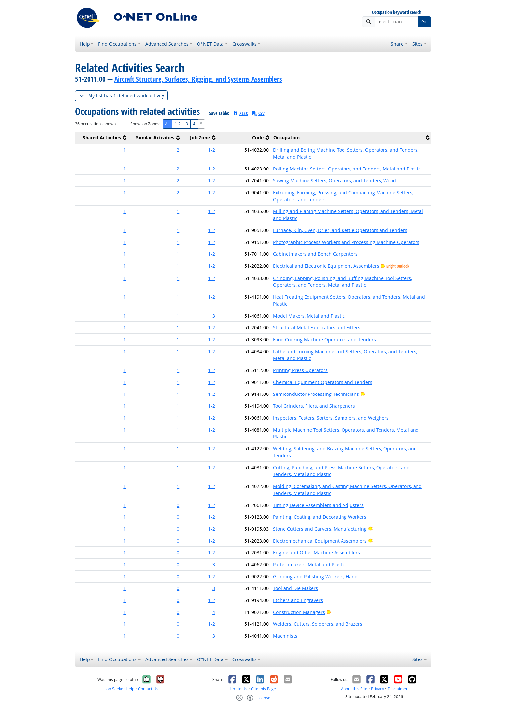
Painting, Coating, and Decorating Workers (319, 517)
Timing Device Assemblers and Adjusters (318, 505)
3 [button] (213, 316)
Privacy (377, 689)
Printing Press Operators (300, 370)
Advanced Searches (167, 44)
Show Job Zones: (145, 124)
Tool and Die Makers (295, 588)
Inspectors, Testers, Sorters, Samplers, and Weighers (331, 418)
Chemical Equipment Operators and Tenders (322, 382)
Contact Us (148, 689)
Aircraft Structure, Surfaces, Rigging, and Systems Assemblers (198, 79)
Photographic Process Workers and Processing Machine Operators (346, 242)
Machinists (285, 636)
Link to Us (238, 689)
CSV (258, 113)
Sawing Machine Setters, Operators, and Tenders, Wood (334, 180)
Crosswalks (244, 44)
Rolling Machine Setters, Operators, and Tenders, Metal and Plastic (347, 169)
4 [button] (213, 612)
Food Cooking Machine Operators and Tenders (324, 339)
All (167, 124)
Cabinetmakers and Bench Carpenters (315, 254)
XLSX (240, 113)
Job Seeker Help (119, 689)
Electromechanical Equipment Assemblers (320, 541)
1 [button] (124, 150)
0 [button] (178, 505)
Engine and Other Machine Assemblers (316, 552)
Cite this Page (263, 689)
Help (85, 44)
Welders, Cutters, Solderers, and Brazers (317, 624)
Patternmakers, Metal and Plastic (309, 564)
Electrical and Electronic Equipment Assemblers (326, 266)
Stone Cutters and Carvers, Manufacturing (320, 529)
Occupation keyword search (396, 12)
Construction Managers (299, 612)
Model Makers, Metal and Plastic (309, 316)
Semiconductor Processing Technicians (316, 394)
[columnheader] (101, 138)
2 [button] (178, 150)
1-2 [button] (211, 150)
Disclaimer (398, 689)
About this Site (354, 689)
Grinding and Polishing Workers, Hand (315, 576)
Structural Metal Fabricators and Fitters (316, 327)
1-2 (178, 124)
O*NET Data (210, 44)
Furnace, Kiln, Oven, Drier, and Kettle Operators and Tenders (340, 230)
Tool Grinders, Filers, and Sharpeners (314, 406)
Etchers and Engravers (298, 600)
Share (397, 44)
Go (424, 22)
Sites (417, 44)
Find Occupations (117, 44)
